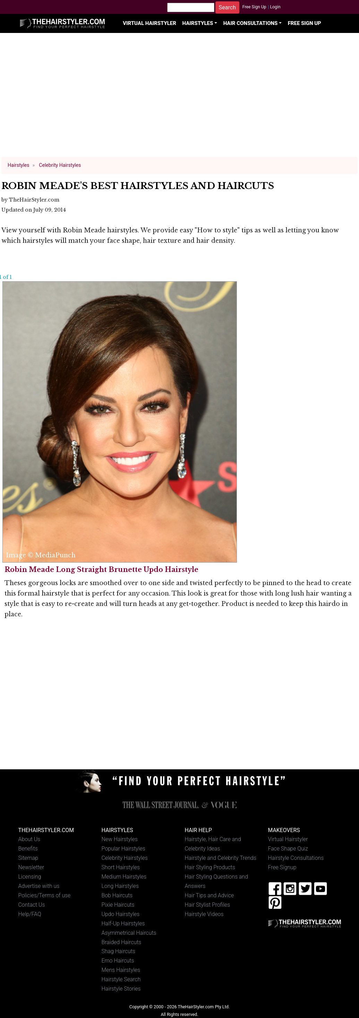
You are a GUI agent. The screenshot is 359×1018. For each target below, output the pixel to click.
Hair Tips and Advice (209, 895)
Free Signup (282, 867)
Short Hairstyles (121, 867)
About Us (29, 839)
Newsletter (31, 867)
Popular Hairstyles (123, 848)
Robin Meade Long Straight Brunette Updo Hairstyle (101, 569)
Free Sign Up (254, 7)
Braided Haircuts (122, 942)
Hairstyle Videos (204, 914)
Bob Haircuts (117, 895)
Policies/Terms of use (44, 895)
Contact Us (31, 904)
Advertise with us (39, 886)
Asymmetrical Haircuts (129, 933)
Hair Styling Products (210, 867)
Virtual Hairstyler (149, 23)
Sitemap (28, 858)
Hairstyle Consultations (296, 858)
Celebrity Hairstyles (125, 858)
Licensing (29, 876)
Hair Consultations (250, 23)
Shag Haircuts (119, 951)
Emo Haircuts (118, 960)
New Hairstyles (120, 839)
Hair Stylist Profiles (207, 904)
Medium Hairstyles (124, 876)
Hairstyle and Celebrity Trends (220, 858)
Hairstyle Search (121, 979)
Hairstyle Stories (121, 988)
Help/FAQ (29, 914)
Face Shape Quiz (288, 848)
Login (275, 7)
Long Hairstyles (120, 886)
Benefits (28, 848)
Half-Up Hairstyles (123, 923)
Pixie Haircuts (118, 904)
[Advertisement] (179, 97)
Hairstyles (197, 23)
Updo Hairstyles (121, 914)
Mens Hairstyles (121, 970)
